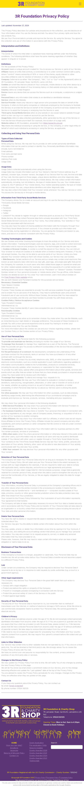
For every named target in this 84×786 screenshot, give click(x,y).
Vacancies (13, 749)
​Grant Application (36, 741)
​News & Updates (35, 746)
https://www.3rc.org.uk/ (51, 125)
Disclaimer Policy (53, 776)
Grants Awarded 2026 (38, 749)
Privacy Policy (40, 776)
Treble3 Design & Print (61, 778)
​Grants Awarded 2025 (37, 751)
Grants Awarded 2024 (38, 754)
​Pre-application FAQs (37, 744)
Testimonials (34, 759)
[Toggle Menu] (80, 3)
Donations (13, 746)
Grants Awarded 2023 (37, 756)
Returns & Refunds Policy (13, 751)
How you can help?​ (13, 744)
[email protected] (15, 682)
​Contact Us (13, 754)
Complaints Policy (66, 776)
